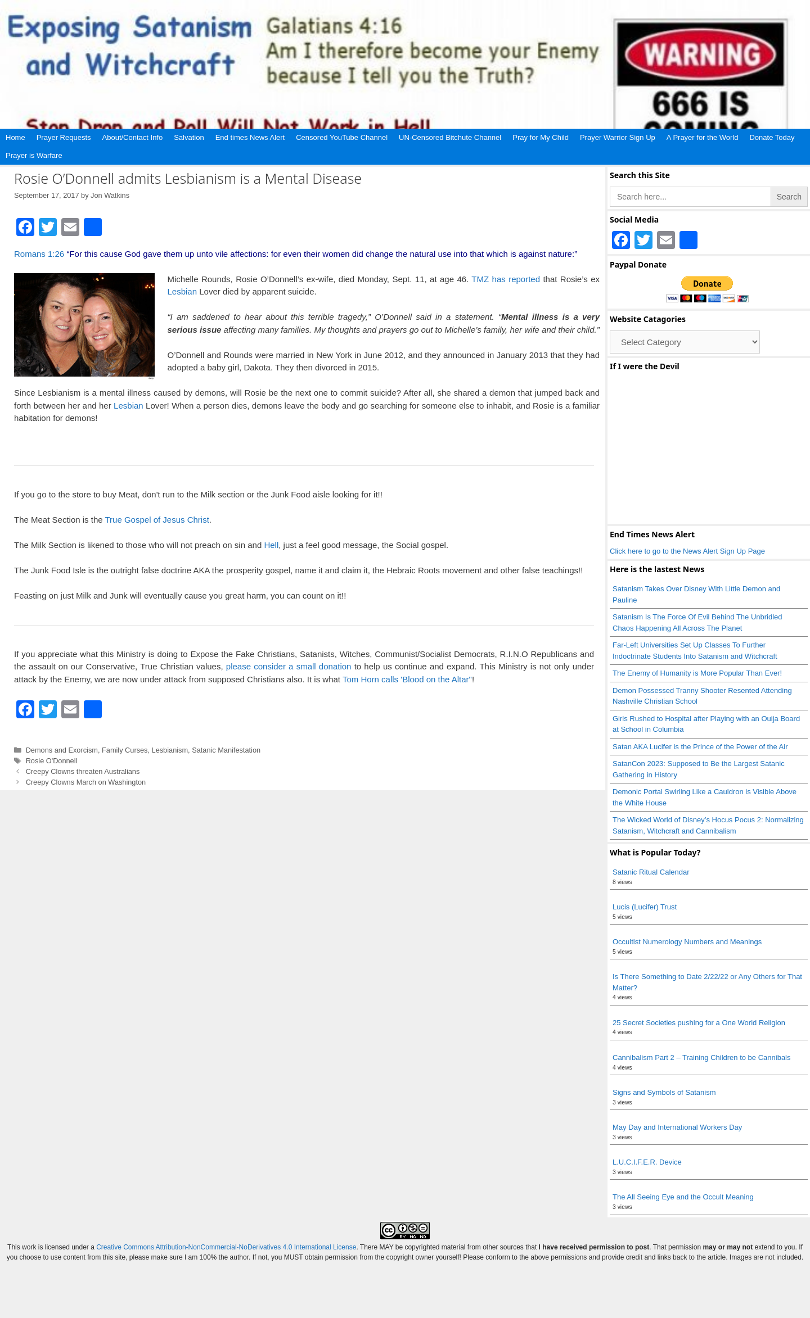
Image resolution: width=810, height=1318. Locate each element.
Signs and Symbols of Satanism (664, 1092)
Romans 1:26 (39, 254)
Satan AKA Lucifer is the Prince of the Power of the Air (700, 746)
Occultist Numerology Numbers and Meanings (687, 941)
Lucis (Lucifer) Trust (645, 907)
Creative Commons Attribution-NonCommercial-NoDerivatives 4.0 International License (226, 1247)
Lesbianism (170, 750)
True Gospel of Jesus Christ (157, 519)
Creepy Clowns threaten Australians (83, 771)
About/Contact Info (132, 137)
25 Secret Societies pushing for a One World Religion (699, 1022)
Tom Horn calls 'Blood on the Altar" (407, 679)
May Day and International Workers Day (677, 1127)
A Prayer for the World (703, 137)
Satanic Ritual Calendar (651, 872)
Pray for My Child (540, 137)
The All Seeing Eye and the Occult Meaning (683, 1197)
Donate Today (771, 137)
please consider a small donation (289, 666)
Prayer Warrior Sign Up (617, 137)
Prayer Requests (64, 137)
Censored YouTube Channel (342, 137)
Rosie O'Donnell (52, 761)
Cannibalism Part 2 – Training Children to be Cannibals (702, 1057)
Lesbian (182, 291)
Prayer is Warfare (34, 155)
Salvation (189, 137)
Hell (271, 545)
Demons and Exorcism (62, 750)
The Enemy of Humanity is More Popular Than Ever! (697, 673)
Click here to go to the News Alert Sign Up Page (687, 551)
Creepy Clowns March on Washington (86, 782)
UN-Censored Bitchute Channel (450, 137)
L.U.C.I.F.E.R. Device (647, 1162)
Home (15, 137)
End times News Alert (250, 137)
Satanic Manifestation (226, 750)
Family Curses (124, 750)
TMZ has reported (507, 279)
